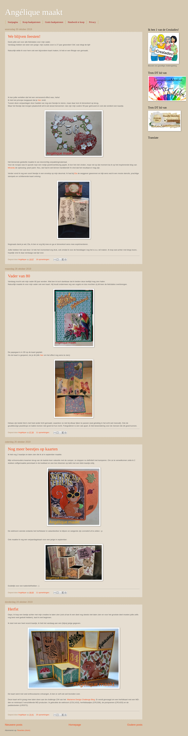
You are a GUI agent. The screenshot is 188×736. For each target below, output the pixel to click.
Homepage (75, 724)
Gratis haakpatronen (54, 22)
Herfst (13, 609)
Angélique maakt (34, 12)
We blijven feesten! (24, 36)
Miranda (11, 168)
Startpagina (13, 22)
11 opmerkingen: (43, 432)
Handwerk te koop (76, 22)
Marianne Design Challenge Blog (81, 699)
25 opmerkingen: (43, 715)
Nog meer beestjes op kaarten (33, 449)
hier (39, 100)
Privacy (92, 22)
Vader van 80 (19, 276)
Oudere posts (134, 724)
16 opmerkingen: (43, 259)
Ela (75, 173)
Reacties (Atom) (23, 730)
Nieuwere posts (13, 724)
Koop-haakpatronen (31, 22)
